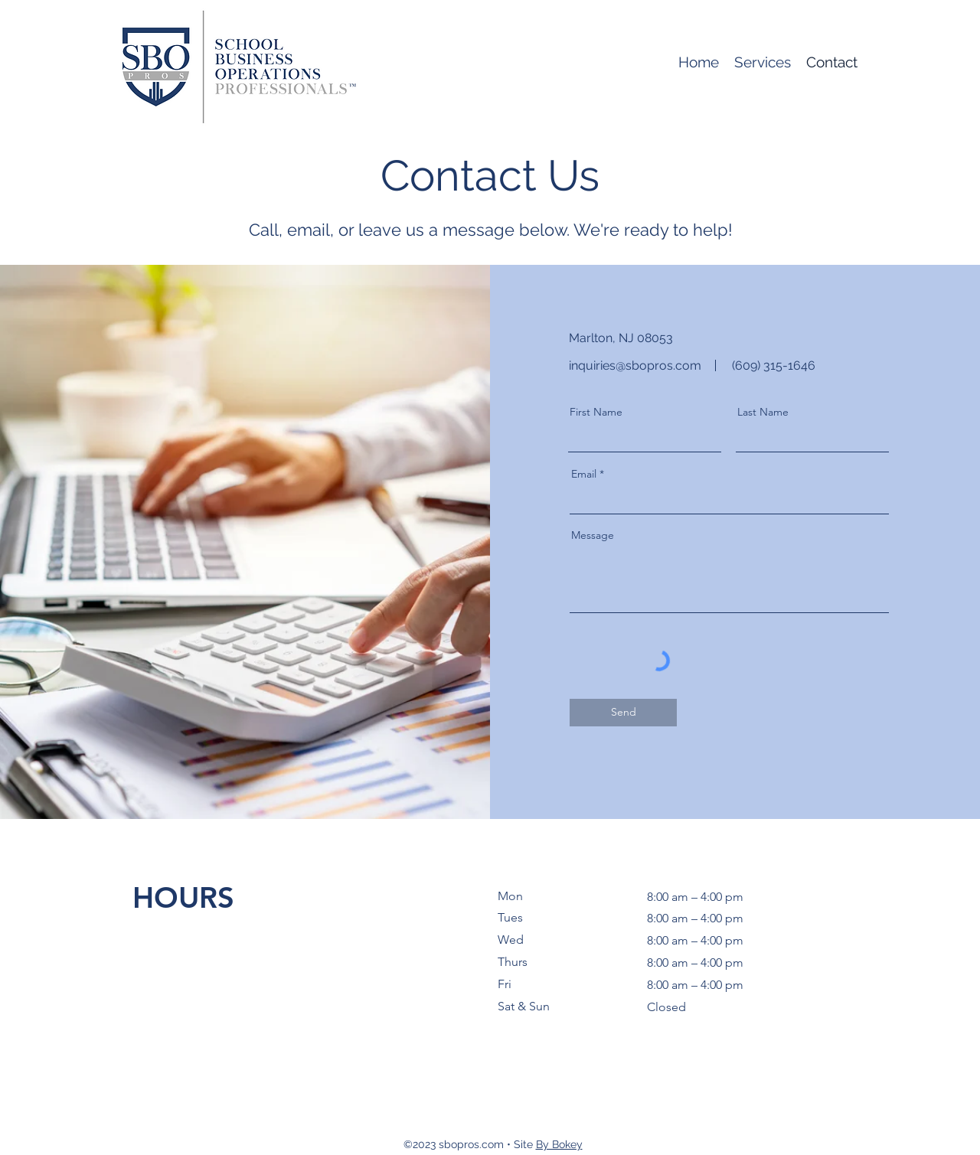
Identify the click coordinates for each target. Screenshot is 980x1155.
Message (592, 535)
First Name (596, 411)
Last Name (763, 411)
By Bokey (559, 1144)
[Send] (623, 712)
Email (583, 473)
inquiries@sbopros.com (635, 365)
